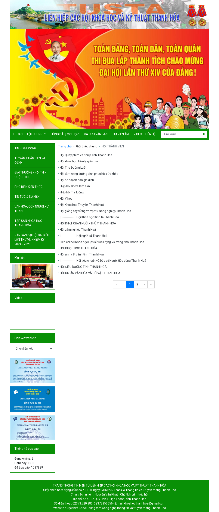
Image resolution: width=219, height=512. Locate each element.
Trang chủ (65, 146)
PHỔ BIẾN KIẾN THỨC (29, 186)
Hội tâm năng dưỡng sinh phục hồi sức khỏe (89, 173)
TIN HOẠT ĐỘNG (26, 148)
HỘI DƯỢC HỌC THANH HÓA (78, 248)
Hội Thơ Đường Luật (73, 167)
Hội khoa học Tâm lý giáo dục (79, 161)
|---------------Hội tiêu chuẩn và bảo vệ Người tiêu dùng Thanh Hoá (103, 260)
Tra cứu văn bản (95, 134)
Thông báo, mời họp (64, 134)
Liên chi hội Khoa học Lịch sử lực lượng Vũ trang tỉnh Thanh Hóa (102, 242)
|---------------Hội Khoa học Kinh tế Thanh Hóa (89, 217)
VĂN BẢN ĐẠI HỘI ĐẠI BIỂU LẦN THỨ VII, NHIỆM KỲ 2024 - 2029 (32, 239)
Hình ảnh (20, 257)
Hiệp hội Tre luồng (72, 192)
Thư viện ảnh (120, 134)
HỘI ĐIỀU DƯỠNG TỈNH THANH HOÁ (83, 267)
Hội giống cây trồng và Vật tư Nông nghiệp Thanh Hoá (95, 211)
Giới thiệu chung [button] (30, 134)
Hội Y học (66, 198)
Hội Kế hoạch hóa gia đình (77, 180)
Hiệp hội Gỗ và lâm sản (75, 186)
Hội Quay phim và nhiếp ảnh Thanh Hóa (86, 155)
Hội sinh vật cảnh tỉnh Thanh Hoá (82, 254)
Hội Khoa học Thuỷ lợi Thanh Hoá (82, 204)
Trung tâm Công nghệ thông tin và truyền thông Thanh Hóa (126, 508)
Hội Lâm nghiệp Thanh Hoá (78, 229)
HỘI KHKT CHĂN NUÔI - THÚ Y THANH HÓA (88, 223)
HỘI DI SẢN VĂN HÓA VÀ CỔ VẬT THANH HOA (90, 273)
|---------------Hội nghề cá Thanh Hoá (83, 235)
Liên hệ (150, 134)
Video (138, 134)
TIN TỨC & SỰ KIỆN (27, 196)
